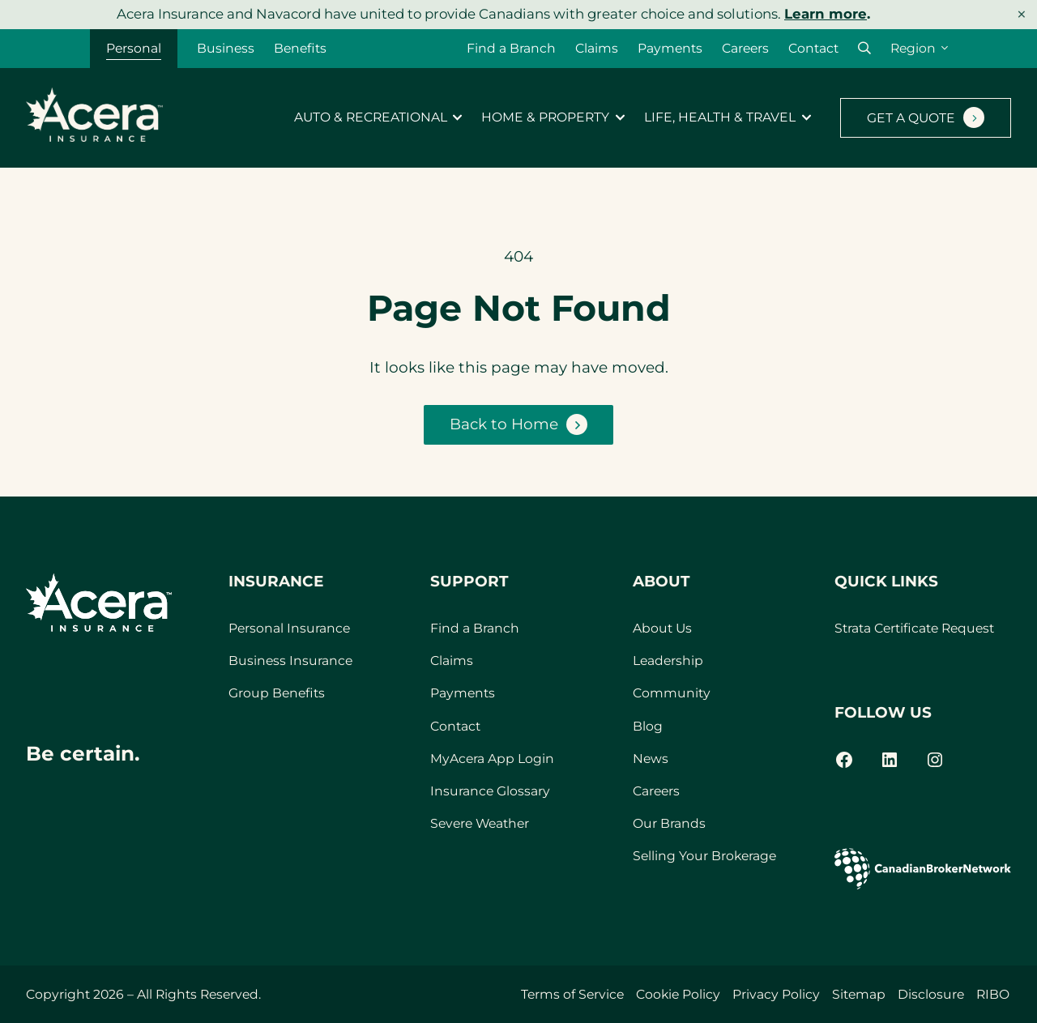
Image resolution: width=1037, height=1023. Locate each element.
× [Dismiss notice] (1021, 14)
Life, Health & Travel (720, 117)
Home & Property (545, 117)
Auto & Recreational (370, 117)
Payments (670, 48)
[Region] (919, 48)
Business (225, 48)
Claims (596, 48)
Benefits (300, 48)
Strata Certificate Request (914, 628)
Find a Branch (511, 48)
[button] (864, 48)
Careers (745, 48)
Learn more (825, 14)
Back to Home (504, 424)
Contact (813, 48)
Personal (133, 48)
